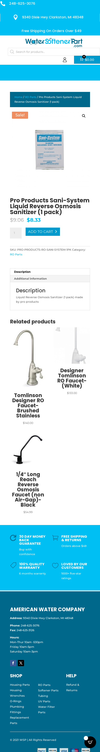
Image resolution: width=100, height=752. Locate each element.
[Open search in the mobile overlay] (53, 51)
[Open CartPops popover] (90, 742)
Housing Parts (20, 684)
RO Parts (30, 97)
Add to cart (40, 232)
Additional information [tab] (30, 278)
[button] (83, 115)
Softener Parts (48, 690)
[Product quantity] (16, 233)
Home (18, 97)
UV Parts (44, 701)
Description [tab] (22, 272)
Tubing (43, 696)
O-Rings (15, 701)
